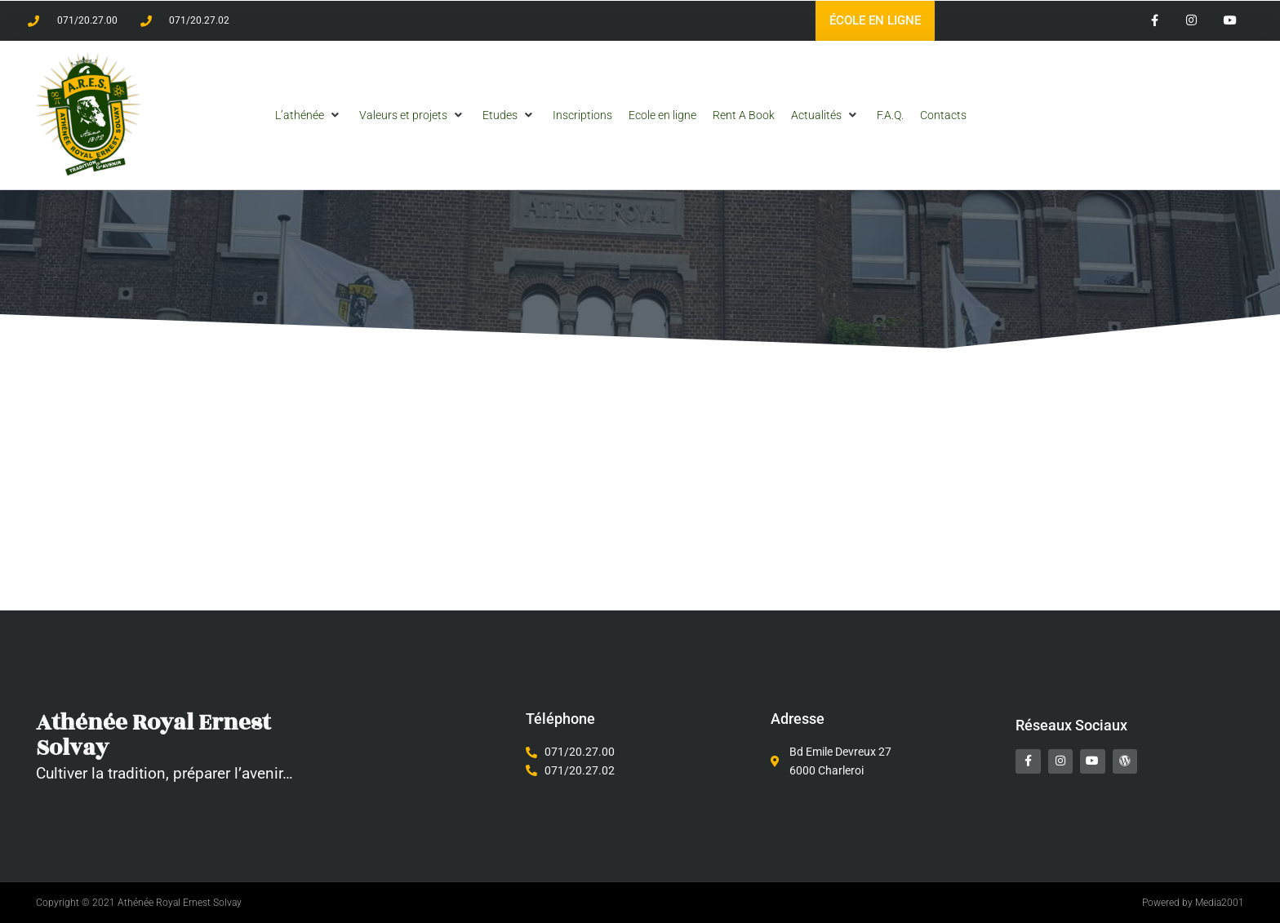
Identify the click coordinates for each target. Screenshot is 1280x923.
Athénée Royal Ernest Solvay (161, 734)
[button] (309, 115)
